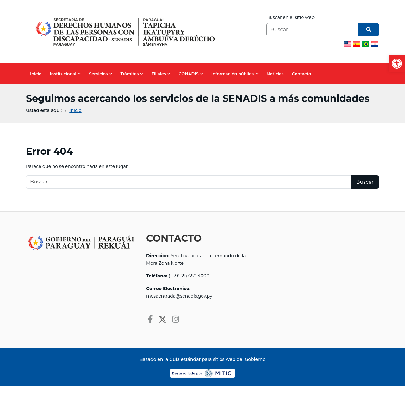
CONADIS (188, 73)
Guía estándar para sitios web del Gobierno (217, 359)
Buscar (365, 182)
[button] (397, 63)
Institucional (63, 73)
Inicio (35, 73)
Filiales (158, 73)
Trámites (130, 73)
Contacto (301, 73)
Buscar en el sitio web (290, 17)
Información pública (232, 73)
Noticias (275, 73)
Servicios (98, 73)
